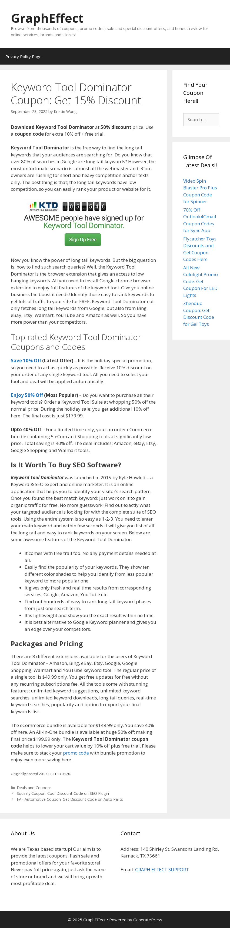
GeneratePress (147, 919)
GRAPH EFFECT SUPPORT (162, 869)
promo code (76, 753)
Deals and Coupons (34, 787)
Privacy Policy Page (23, 56)
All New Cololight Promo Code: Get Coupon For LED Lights (200, 281)
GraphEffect (47, 18)
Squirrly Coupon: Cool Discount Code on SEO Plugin (63, 793)
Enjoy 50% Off (27, 395)
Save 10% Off (26, 360)
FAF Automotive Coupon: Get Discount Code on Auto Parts (70, 799)
